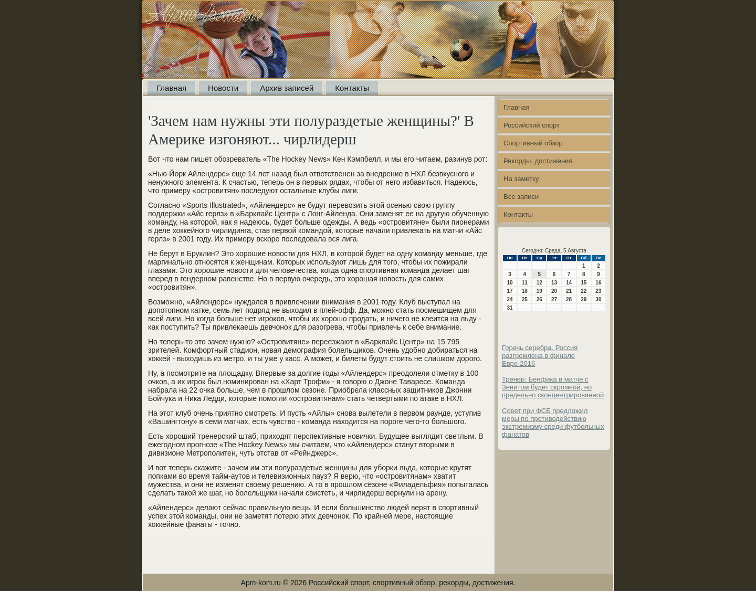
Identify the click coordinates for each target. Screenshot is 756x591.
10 (510, 283)
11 (525, 283)
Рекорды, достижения (537, 161)
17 (510, 291)
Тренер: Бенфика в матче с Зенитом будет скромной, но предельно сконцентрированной (553, 387)
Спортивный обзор (533, 143)
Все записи (521, 196)
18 (525, 291)
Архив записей (286, 87)
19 (539, 291)
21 (569, 291)
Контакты (352, 87)
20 (554, 291)
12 (539, 283)
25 (525, 299)
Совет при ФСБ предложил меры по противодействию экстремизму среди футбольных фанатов (553, 422)
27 (554, 299)
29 (583, 299)
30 (598, 299)
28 (569, 299)
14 (569, 283)
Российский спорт (531, 125)
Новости (223, 87)
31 (510, 308)
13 (554, 283)
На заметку (521, 179)
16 (598, 283)
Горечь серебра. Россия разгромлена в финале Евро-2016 (540, 355)
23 (598, 291)
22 (583, 291)
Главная (171, 87)
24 (510, 299)
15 (583, 283)
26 (539, 299)
